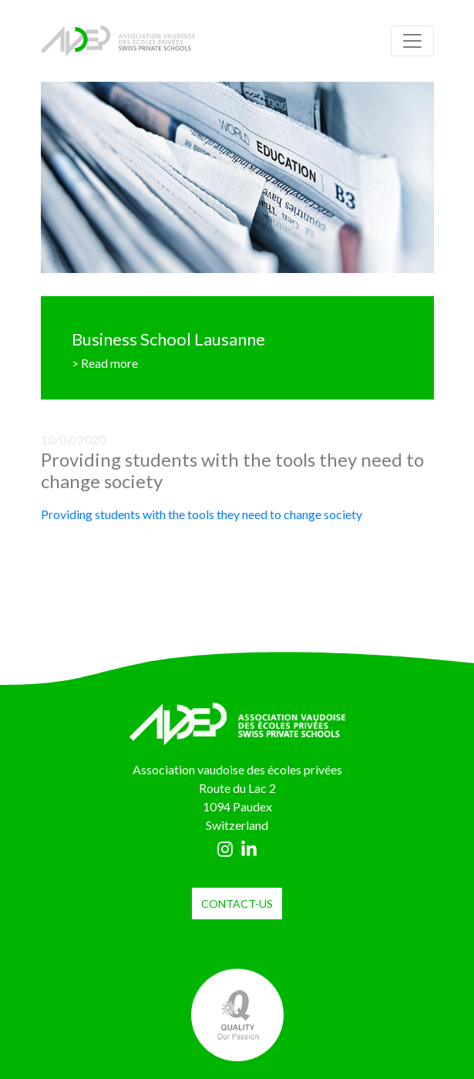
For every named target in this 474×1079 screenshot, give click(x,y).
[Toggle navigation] (412, 40)
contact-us (237, 903)
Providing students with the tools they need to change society (201, 514)
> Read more (105, 363)
